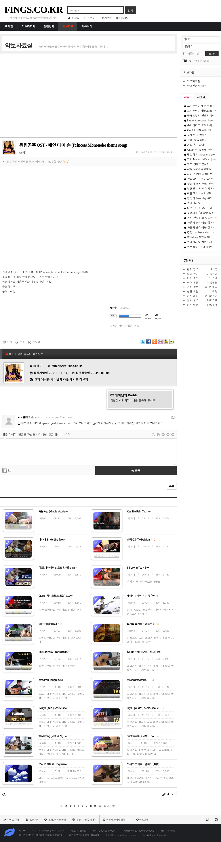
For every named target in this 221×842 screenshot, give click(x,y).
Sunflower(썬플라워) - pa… (143, 736)
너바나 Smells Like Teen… (52, 539)
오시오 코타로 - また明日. (142, 623)
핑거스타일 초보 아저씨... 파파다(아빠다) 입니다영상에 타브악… (150, 752)
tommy (106, 18)
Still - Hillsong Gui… (50, 623)
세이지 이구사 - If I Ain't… (142, 595)
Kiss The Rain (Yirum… (139, 511)
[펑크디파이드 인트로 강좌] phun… (57, 567)
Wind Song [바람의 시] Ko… (53, 736)
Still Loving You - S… (138, 567)
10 (99, 805)
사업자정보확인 (168, 830)
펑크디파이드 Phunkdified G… (54, 652)
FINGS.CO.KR (33, 10)
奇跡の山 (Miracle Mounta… (53, 511)
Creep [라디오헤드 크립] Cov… (55, 595)
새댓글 (201, 97)
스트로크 (92, 18)
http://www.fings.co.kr (67, 366)
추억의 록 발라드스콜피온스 (143, 581)
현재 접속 (192, 269)
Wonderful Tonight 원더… (51, 680)
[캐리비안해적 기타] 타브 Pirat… (144, 652)
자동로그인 (193, 53)
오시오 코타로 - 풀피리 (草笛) (143, 764)
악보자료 (189, 72)
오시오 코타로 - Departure (52, 764)
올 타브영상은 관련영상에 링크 (57, 665)
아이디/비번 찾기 (202, 60)
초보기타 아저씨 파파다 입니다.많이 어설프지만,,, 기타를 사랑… (150, 667)
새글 (186, 97)
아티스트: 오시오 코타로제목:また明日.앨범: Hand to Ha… (150, 639)
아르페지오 (122, 18)
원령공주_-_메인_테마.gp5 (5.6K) (45, 161)
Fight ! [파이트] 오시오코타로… (145, 708)
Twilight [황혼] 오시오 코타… (54, 708)
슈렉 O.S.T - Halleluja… (141, 539)
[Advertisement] (85, 88)
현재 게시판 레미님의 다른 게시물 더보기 (61, 379)
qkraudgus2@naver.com (57, 423)
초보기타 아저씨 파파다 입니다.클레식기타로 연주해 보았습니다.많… (61, 752)
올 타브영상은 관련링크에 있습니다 (59, 609)
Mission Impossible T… (140, 680)
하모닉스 (77, 18)
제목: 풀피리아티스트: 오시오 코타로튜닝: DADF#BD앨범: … (150, 780)
